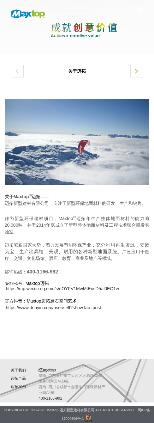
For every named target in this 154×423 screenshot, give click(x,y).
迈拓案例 (18, 386)
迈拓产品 (18, 378)
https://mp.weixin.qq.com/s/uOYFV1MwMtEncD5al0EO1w (62, 288)
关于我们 (18, 370)
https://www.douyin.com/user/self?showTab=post (53, 307)
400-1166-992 (50, 398)
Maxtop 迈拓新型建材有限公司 (70, 410)
